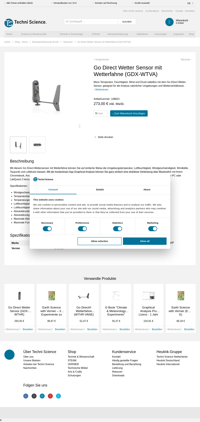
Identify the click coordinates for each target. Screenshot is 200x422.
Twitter (58, 396)
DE (191, 3)
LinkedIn (42, 396)
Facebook (25, 396)
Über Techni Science (133, 11)
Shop (72, 352)
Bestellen (26, 329)
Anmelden (190, 11)
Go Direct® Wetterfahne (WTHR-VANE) (84, 311)
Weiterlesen (101, 89)
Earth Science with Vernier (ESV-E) (181, 311)
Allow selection (99, 241)
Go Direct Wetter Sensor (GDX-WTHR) (19, 311)
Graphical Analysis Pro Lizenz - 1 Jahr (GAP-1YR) (148, 313)
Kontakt (179, 11)
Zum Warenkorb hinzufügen (129, 113)
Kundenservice (124, 352)
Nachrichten (167, 11)
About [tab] (146, 189)
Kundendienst (152, 11)
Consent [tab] (53, 189)
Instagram (34, 396)
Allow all (145, 241)
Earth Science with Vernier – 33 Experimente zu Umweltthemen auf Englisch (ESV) (51, 316)
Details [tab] (100, 189)
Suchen (126, 21)
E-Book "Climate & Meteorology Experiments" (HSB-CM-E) (116, 313)
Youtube (50, 396)
